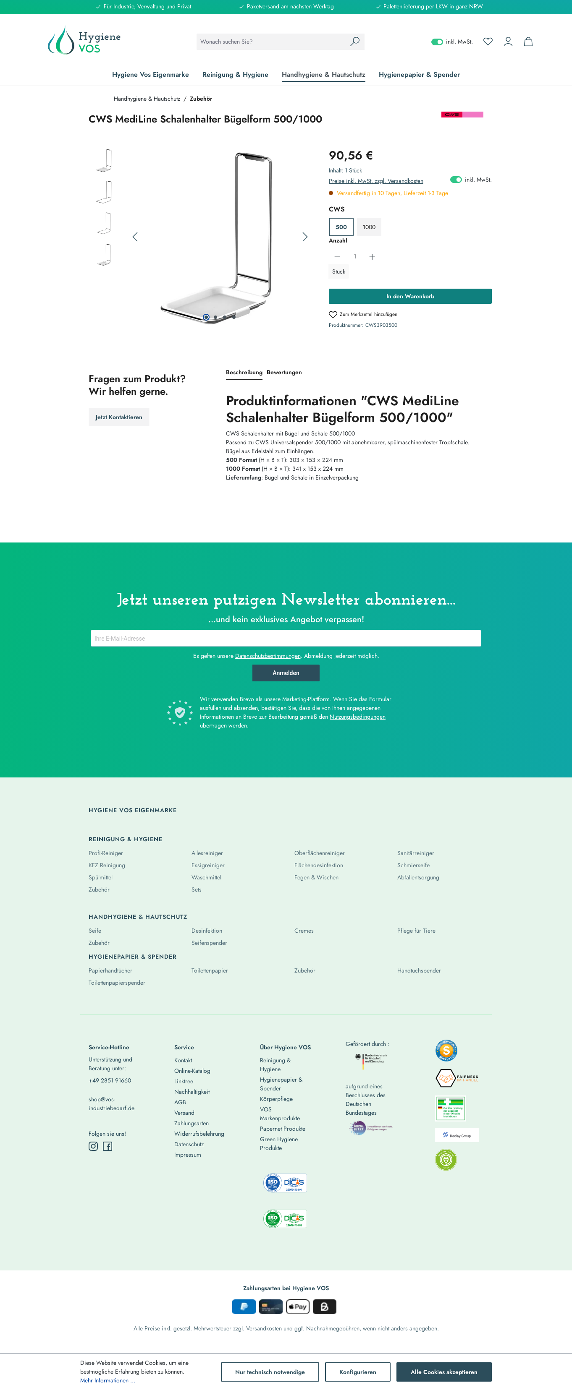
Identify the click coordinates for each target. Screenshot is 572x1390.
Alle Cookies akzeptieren (444, 1372)
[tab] (244, 373)
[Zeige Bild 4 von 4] (234, 317)
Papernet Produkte (282, 1128)
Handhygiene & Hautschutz (138, 917)
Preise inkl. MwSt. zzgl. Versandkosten (376, 181)
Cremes (304, 930)
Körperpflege (276, 1099)
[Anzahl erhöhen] (372, 256)
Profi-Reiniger (106, 853)
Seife (95, 930)
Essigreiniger (208, 865)
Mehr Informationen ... (107, 1380)
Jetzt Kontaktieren (119, 417)
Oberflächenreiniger (319, 853)
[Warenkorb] (528, 41)
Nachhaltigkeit (192, 1091)
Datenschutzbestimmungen (268, 656)
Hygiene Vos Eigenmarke (133, 810)
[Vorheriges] (135, 237)
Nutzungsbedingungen (358, 716)
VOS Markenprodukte (280, 1113)
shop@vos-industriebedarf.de (111, 1103)
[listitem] (446, 1053)
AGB (180, 1102)
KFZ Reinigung (107, 865)
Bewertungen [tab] (284, 372)
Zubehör (99, 889)
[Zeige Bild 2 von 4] (215, 317)
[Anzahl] (354, 256)
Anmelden (286, 673)
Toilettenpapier (210, 970)
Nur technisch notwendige (270, 1372)
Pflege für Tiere (416, 930)
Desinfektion (207, 930)
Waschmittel (206, 877)
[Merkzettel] (488, 41)
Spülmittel (101, 877)
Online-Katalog (192, 1071)
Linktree (183, 1081)
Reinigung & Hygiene (126, 839)
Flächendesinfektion (318, 865)
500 (341, 227)
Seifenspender (209, 943)
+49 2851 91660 (110, 1080)
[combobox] (271, 42)
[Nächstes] (305, 237)
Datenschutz (189, 1144)
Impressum (187, 1154)
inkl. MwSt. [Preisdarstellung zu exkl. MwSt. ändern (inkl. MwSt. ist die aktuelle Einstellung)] (452, 41)
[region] (200, 237)
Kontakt (183, 1060)
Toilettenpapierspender (117, 982)
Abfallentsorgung (418, 877)
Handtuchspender (419, 970)
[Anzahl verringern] (337, 256)
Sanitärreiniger (415, 853)
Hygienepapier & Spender (133, 956)
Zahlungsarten (191, 1123)
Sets (197, 889)
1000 (369, 227)
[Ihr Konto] (508, 41)
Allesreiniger (207, 853)
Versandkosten (264, 1328)
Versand (184, 1112)
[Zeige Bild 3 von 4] (224, 317)
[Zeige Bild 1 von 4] (206, 317)
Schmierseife (413, 865)
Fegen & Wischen (316, 877)
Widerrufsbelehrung (199, 1133)
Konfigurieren (357, 1372)
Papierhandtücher (110, 970)
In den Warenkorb (410, 296)
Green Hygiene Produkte (279, 1143)
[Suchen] (355, 42)
